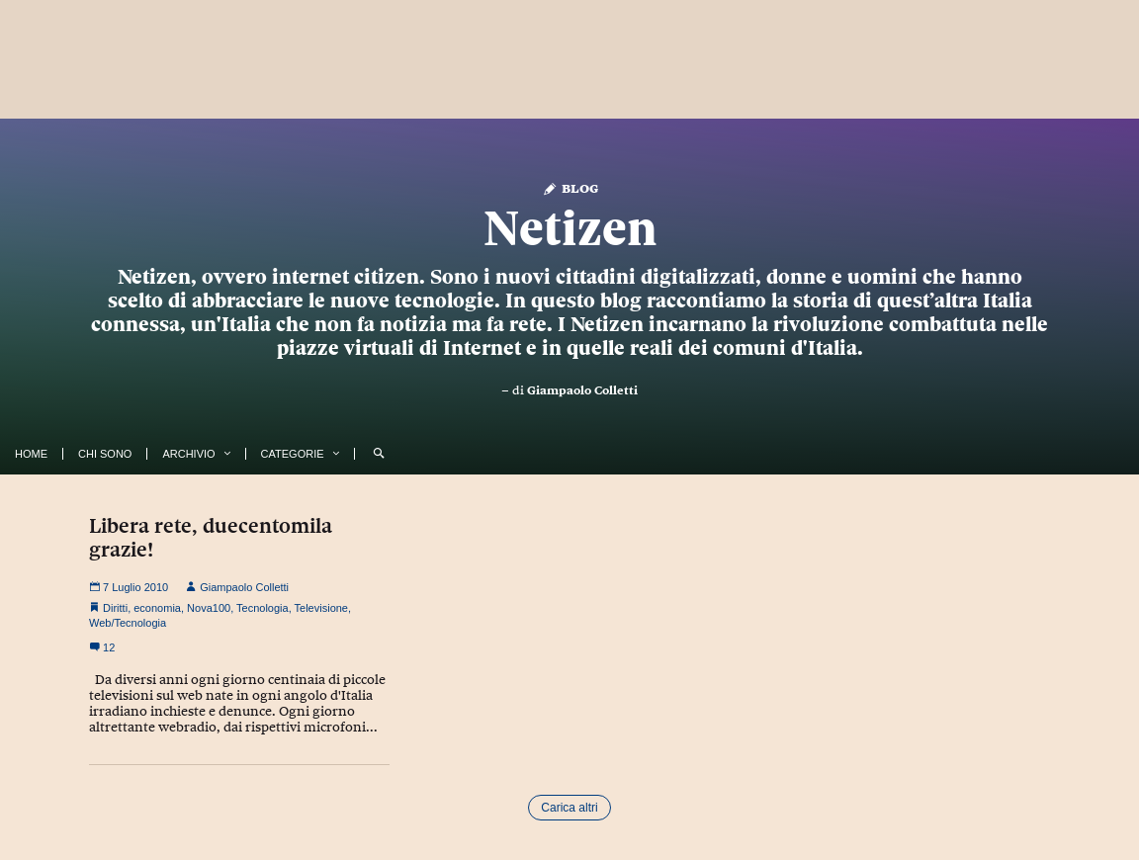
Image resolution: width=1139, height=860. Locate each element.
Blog (570, 187)
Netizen (570, 228)
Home (31, 454)
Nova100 (208, 608)
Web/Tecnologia (127, 623)
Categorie (292, 454)
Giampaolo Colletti (582, 390)
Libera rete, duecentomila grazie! (210, 537)
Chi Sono (104, 454)
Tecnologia (262, 608)
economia (157, 608)
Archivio (188, 454)
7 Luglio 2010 (128, 587)
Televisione (321, 608)
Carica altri (569, 808)
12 (102, 647)
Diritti (115, 608)
